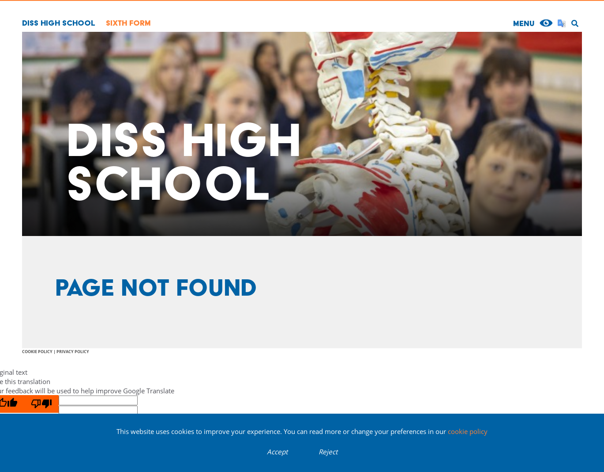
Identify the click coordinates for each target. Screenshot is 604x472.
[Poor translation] (41, 404)
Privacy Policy (72, 351)
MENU (523, 23)
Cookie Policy (37, 351)
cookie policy (468, 431)
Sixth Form (128, 22)
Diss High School (58, 22)
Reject (328, 451)
